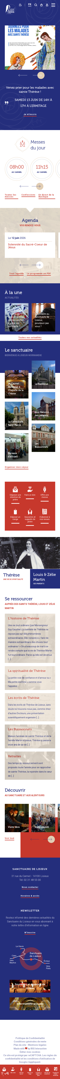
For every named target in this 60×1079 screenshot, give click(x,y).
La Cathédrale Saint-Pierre (15, 430)
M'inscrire (30, 939)
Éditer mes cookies (30, 1059)
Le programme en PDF (40, 277)
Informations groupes (30, 1010)
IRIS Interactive (39, 1055)
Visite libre (14, 833)
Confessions (28, 195)
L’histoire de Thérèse (23, 624)
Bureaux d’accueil (13, 461)
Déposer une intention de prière (15, 500)
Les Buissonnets (41, 452)
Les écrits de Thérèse (23, 704)
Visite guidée (42, 833)
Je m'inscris (30, 114)
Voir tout (10, 844)
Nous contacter (30, 893)
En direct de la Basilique (46, 198)
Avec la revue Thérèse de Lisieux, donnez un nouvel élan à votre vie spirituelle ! (16, 323)
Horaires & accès (30, 902)
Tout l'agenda (14, 277)
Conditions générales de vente (30, 1048)
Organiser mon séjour (19, 473)
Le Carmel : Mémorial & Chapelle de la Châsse (16, 395)
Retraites (14, 762)
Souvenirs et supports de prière (38, 1072)
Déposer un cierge (30, 1071)
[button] (37, 75)
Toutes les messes (10, 198)
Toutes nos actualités (30, 343)
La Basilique (41, 390)
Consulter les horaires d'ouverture (55, 1072)
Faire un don (13, 1070)
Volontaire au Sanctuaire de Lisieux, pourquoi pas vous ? (42, 324)
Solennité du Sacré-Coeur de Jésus (27, 250)
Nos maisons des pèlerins (42, 420)
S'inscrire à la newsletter (47, 1071)
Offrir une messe (21, 1071)
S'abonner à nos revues (45, 521)
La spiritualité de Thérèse (27, 677)
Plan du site (20, 1052)
